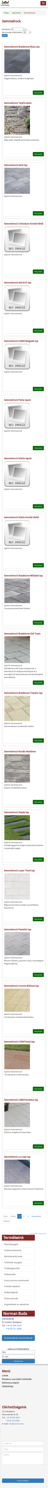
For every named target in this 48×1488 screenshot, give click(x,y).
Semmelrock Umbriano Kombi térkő (23, 223)
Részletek (38, 92)
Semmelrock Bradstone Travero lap (23, 692)
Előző (13, 1216)
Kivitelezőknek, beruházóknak (18, 1337)
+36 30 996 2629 (13, 1325)
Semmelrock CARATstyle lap (19, 1041)
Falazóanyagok (11, 1244)
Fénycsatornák (11, 1298)
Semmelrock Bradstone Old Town (22, 633)
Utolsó (6, 1221)
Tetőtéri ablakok (12, 1286)
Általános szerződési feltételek (17, 1379)
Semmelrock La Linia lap (17, 1156)
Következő (36, 1216)
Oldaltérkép (7, 1386)
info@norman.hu (16, 1423)
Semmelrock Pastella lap (17, 929)
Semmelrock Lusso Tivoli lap (19, 870)
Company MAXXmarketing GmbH (37, 1233)
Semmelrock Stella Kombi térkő (21, 517)
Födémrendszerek (12, 1250)
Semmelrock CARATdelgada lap (21, 341)
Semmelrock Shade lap (16, 812)
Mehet (5, 35)
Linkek (5, 1375)
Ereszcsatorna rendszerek (16, 1280)
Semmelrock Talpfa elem (17, 102)
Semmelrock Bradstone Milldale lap (23, 575)
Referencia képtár (10, 1382)
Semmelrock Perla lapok (17, 399)
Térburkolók (10, 1274)
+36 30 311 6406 (14, 1328)
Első (5, 1216)
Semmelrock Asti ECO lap (17, 282)
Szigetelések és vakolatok (16, 1304)
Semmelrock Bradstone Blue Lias (22, 46)
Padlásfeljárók (11, 1292)
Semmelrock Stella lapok (17, 458)
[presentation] (21, 1471)
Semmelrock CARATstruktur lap (21, 1099)
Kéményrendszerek (13, 1256)
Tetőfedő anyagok (13, 1262)
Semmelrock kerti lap (15, 165)
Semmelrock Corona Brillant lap (21, 985)
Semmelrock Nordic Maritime (20, 751)
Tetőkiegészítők (12, 1268)
